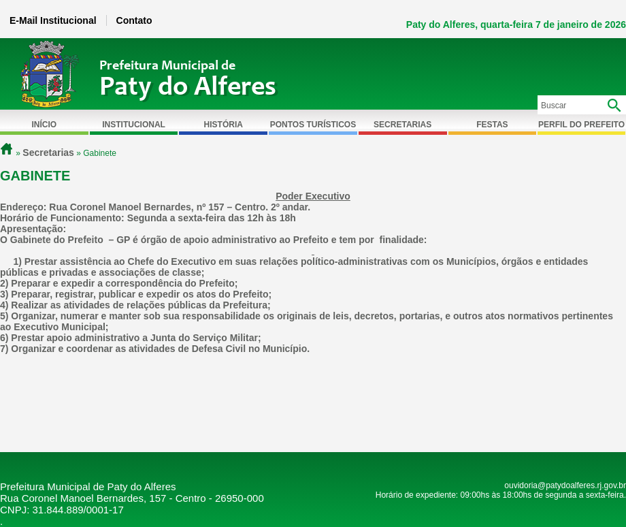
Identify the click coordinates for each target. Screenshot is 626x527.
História (223, 124)
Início (44, 124)
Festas (492, 124)
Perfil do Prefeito (581, 124)
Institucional (133, 124)
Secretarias (402, 124)
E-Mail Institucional (53, 20)
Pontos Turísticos (313, 124)
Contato (134, 20)
